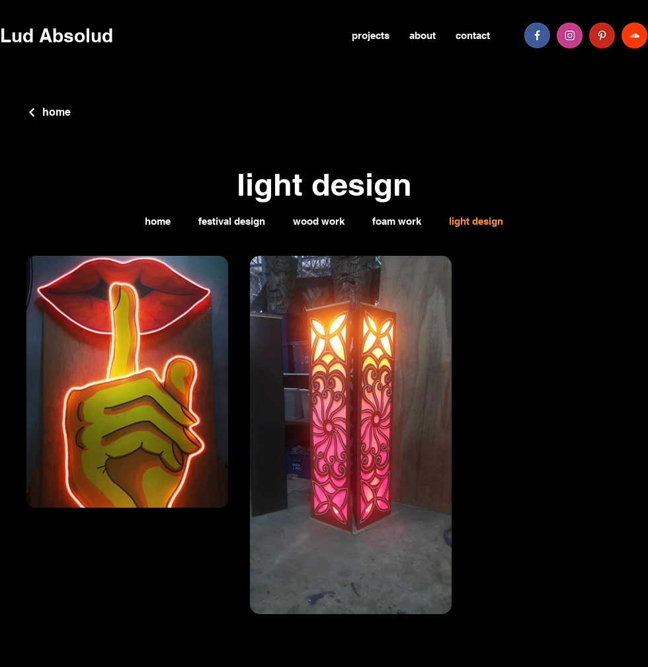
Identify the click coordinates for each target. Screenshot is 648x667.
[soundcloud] (634, 35)
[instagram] (570, 35)
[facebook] (537, 35)
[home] (48, 112)
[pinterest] (602, 35)
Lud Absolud (56, 35)
